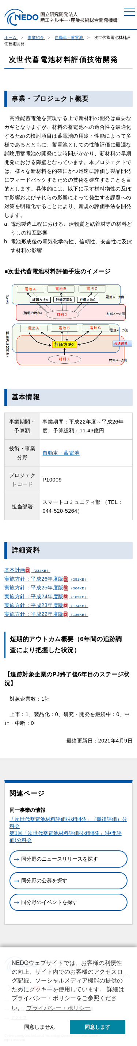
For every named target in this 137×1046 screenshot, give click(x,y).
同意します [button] (97, 1027)
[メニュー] (129, 11)
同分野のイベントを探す (49, 902)
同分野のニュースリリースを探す (59, 859)
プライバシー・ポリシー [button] (58, 1008)
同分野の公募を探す (44, 880)
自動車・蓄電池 (60, 453)
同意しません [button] (39, 1027)
